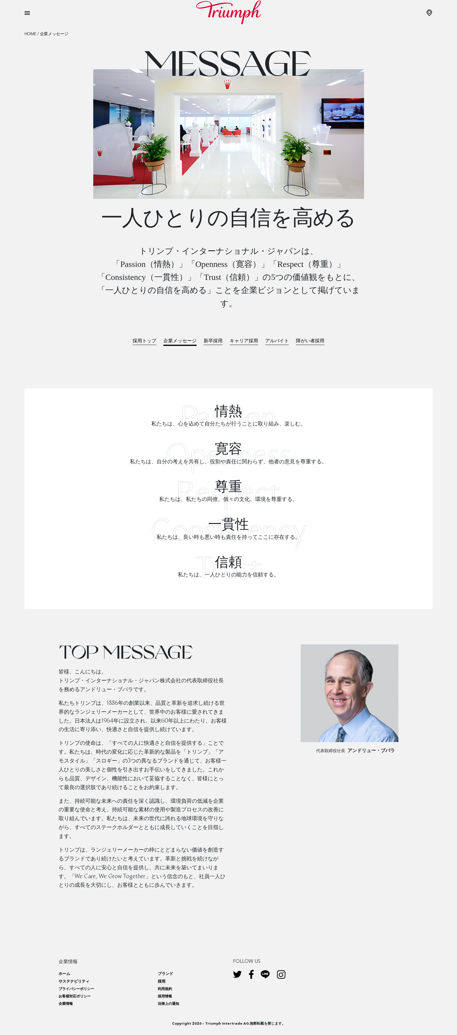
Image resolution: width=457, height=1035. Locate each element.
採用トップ (144, 340)
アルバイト (277, 340)
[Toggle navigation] (27, 13)
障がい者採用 (310, 340)
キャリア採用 (244, 340)
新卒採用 (213, 340)
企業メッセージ (180, 340)
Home (30, 34)
